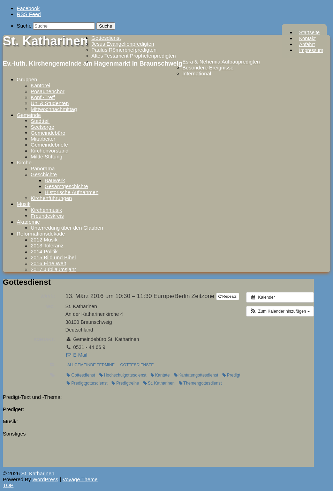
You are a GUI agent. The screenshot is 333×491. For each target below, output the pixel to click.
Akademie (28, 222)
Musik (23, 204)
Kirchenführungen (51, 198)
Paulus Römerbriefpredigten (124, 50)
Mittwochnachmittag (54, 109)
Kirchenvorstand (49, 151)
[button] (280, 311)
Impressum (311, 50)
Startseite (309, 32)
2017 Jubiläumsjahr (53, 269)
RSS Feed (29, 14)
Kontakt (307, 38)
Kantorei (40, 85)
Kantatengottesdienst (196, 375)
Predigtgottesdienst (87, 383)
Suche (24, 26)
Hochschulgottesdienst (122, 375)
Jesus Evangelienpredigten (122, 44)
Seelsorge (42, 127)
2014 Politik (44, 251)
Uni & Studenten (50, 103)
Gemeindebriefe (49, 145)
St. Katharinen (45, 41)
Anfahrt (307, 44)
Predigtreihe (125, 383)
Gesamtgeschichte (66, 186)
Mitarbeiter (43, 139)
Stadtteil (40, 121)
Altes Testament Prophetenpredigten (133, 56)
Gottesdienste (137, 365)
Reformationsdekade (41, 234)
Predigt (231, 375)
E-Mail (76, 355)
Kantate (160, 375)
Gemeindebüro (48, 133)
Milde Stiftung (46, 156)
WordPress (45, 479)
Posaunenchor (48, 91)
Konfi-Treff (43, 97)
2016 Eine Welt (48, 263)
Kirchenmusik (46, 210)
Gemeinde (29, 115)
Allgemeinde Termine (91, 365)
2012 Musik (44, 240)
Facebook (28, 8)
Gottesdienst (106, 38)
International (196, 73)
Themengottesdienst (200, 383)
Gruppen (27, 79)
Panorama (43, 168)
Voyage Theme (80, 479)
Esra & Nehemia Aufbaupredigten (221, 62)
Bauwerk (55, 180)
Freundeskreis (47, 216)
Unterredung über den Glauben (67, 228)
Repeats (228, 296)
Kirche (24, 162)
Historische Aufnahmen (71, 192)
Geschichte (44, 174)
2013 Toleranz (47, 245)
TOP (8, 485)
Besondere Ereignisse (208, 67)
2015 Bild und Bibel (53, 257)
